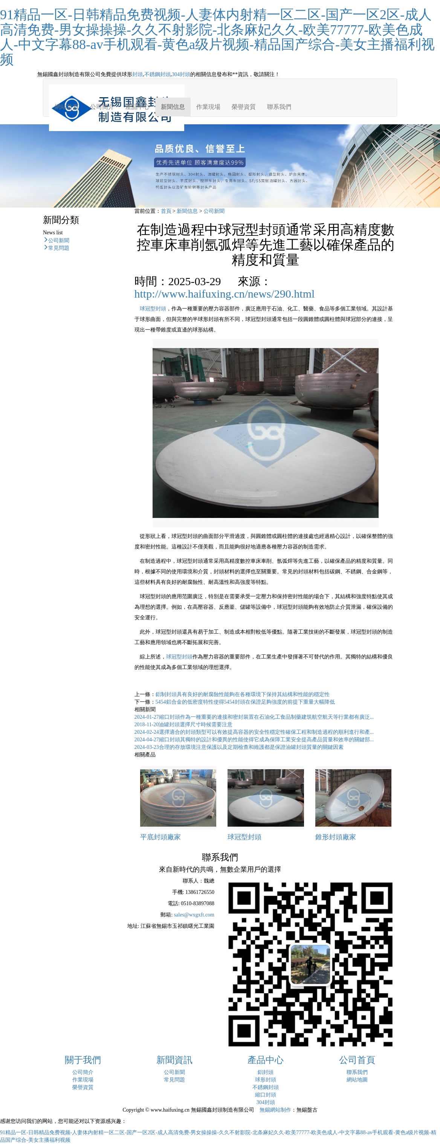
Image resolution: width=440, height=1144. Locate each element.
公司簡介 (102, 107)
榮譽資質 (244, 107)
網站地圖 (357, 1080)
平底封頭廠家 (160, 837)
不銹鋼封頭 (157, 74)
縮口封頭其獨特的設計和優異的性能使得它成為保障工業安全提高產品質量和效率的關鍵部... (254, 739)
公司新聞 (58, 239)
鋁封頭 (265, 1072)
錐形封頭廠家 (335, 837)
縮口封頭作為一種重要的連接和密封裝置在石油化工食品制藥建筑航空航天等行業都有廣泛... (254, 717)
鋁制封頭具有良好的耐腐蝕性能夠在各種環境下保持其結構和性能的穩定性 (243, 694)
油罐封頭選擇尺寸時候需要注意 (183, 724)
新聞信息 (173, 107)
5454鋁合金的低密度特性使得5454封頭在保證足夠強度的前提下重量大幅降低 (245, 702)
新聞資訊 (174, 1060)
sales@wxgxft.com (194, 915)
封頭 (137, 74)
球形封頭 (265, 1080)
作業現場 (208, 107)
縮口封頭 (265, 1095)
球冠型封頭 (153, 309)
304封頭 (181, 74)
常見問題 (58, 247)
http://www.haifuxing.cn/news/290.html (224, 293)
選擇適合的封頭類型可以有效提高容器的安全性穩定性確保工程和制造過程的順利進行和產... (254, 732)
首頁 (166, 211)
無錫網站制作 (275, 1110)
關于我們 (83, 1060)
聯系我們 (279, 107)
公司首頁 (357, 1060)
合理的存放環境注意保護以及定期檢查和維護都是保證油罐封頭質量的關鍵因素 (239, 747)
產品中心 (137, 107)
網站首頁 (67, 107)
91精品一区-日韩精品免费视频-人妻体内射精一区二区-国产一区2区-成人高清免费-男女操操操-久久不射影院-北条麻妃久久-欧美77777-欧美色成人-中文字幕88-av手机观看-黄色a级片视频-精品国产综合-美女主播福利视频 (217, 37)
